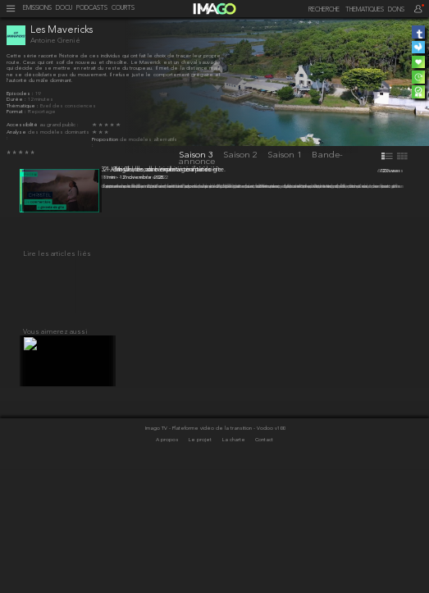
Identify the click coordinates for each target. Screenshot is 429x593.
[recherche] (320, 10)
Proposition (106, 140)
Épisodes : (21, 94)
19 (37, 94)
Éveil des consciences (68, 106)
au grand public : (59, 125)
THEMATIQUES (364, 10)
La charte (234, 565)
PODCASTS (91, 8)
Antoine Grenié (55, 40)
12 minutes (40, 100)
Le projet (201, 565)
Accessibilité (23, 125)
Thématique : (23, 106)
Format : (17, 112)
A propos (168, 565)
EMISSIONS (37, 8)
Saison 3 (197, 155)
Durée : (17, 100)
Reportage (42, 112)
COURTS (123, 8)
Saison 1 (285, 155)
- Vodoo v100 (269, 553)
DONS (396, 10)
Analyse (17, 132)
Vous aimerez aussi (55, 449)
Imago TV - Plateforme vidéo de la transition (199, 553)
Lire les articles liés (57, 363)
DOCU (64, 8)
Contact (264, 565)
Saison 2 (241, 155)
